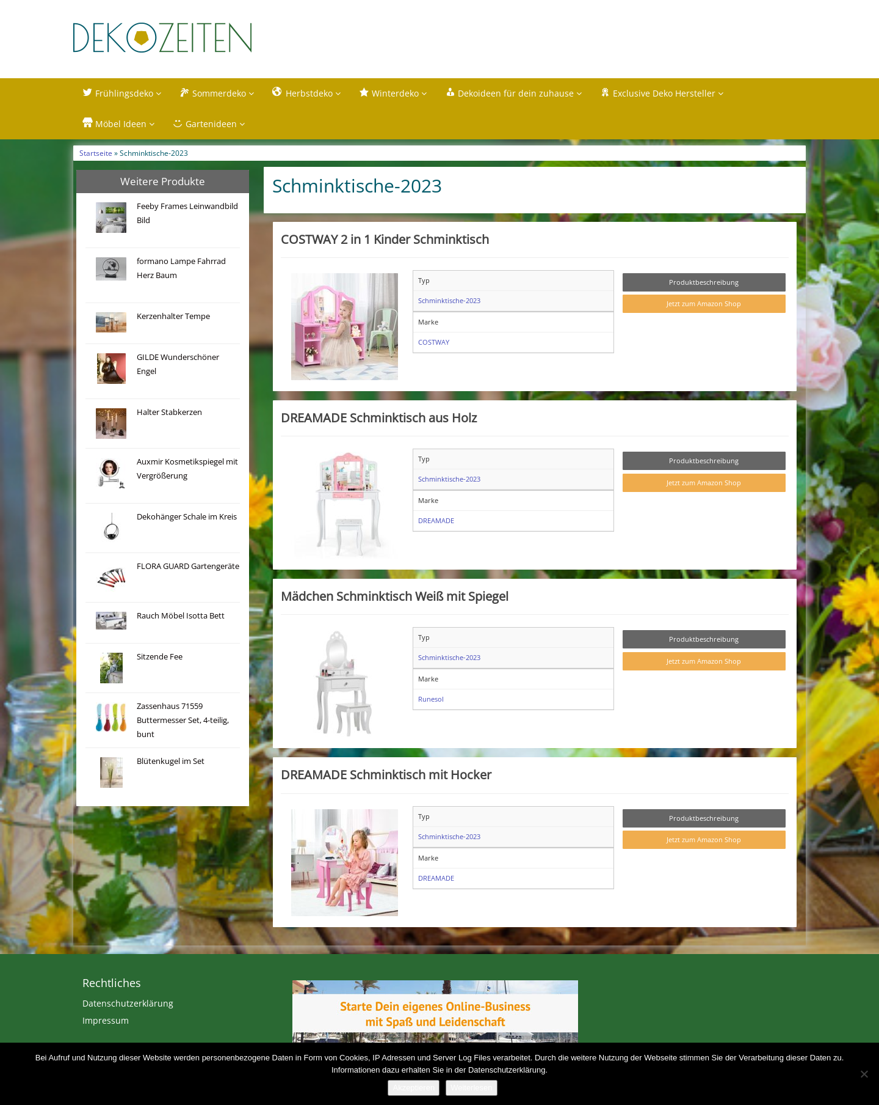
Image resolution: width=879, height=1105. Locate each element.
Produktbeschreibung (704, 282)
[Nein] (864, 1074)
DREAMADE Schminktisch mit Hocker (386, 775)
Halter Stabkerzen (169, 413)
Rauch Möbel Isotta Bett (181, 616)
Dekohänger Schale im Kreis (187, 517)
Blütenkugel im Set (170, 762)
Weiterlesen (471, 1087)
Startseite (95, 153)
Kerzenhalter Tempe (173, 317)
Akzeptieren (413, 1087)
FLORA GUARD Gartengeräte (188, 567)
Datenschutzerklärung (127, 1004)
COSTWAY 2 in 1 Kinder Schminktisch (385, 239)
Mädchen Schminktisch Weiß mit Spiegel (394, 596)
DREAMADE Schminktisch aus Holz (379, 418)
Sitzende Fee (160, 657)
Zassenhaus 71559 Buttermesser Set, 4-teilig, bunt (183, 721)
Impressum (105, 1021)
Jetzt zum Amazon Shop (704, 304)
